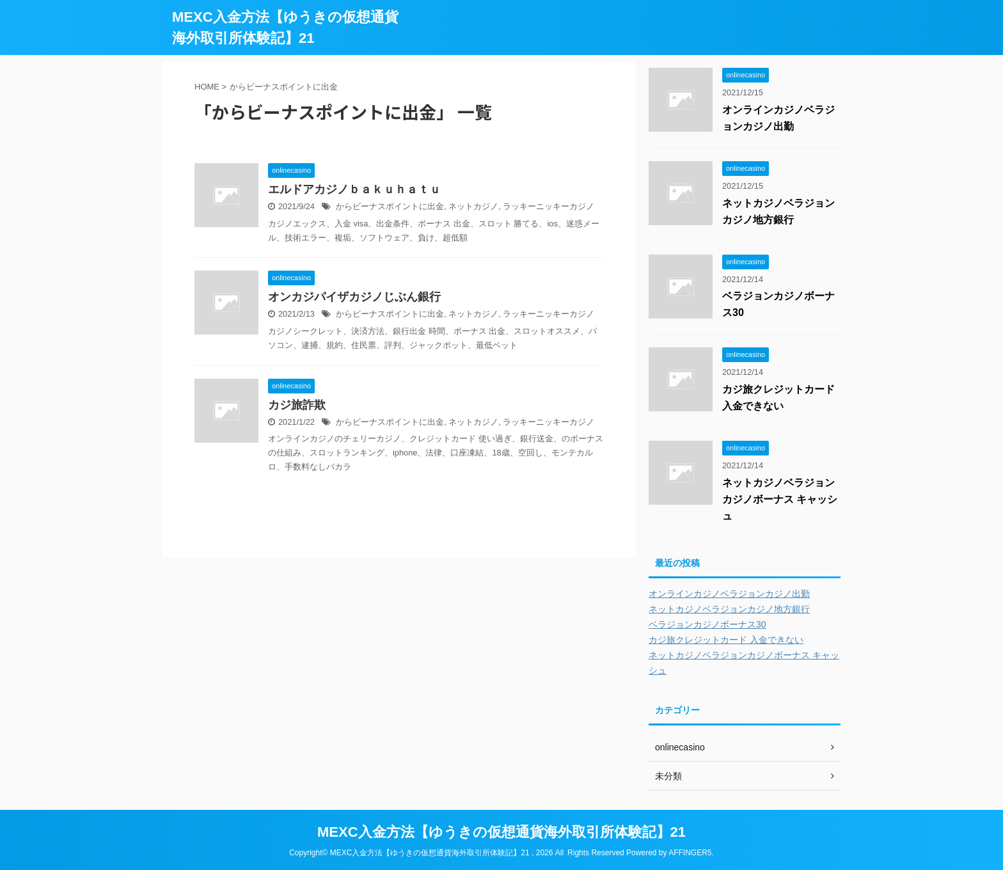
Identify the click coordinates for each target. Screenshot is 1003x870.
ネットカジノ (473, 206)
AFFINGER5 (689, 852)
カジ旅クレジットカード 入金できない (726, 640)
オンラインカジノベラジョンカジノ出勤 (729, 594)
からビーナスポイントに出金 (390, 206)
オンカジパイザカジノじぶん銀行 (354, 296)
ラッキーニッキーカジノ (548, 206)
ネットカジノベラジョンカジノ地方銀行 (729, 609)
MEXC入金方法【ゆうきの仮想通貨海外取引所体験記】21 (501, 832)
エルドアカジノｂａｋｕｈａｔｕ (354, 189)
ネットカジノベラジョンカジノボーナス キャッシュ (779, 499)
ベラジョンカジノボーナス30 (707, 624)
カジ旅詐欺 (297, 405)
